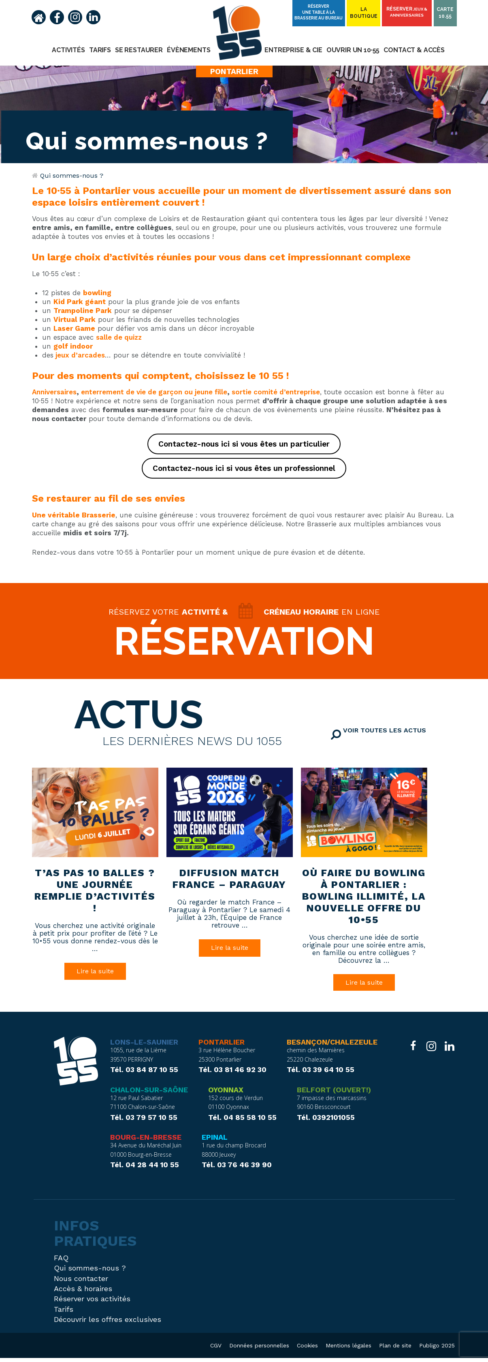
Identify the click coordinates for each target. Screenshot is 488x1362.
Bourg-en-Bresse (145, 1141)
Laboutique (364, 13)
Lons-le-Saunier (144, 1046)
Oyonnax (225, 1093)
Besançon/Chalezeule (332, 1046)
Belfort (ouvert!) (334, 1093)
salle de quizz (119, 337)
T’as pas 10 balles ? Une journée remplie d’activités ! (94, 893)
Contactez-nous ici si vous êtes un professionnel (244, 468)
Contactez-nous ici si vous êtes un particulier (244, 444)
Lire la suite (95, 974)
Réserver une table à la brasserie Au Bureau (320, 11)
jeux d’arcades (80, 355)
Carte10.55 (445, 13)
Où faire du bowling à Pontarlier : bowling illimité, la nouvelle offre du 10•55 (364, 899)
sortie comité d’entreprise (276, 392)
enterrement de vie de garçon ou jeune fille (154, 392)
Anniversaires (54, 392)
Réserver (407, 12)
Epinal (215, 1141)
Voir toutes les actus (398, 739)
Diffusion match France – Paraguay (229, 881)
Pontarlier (221, 1046)
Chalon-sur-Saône (149, 1093)
